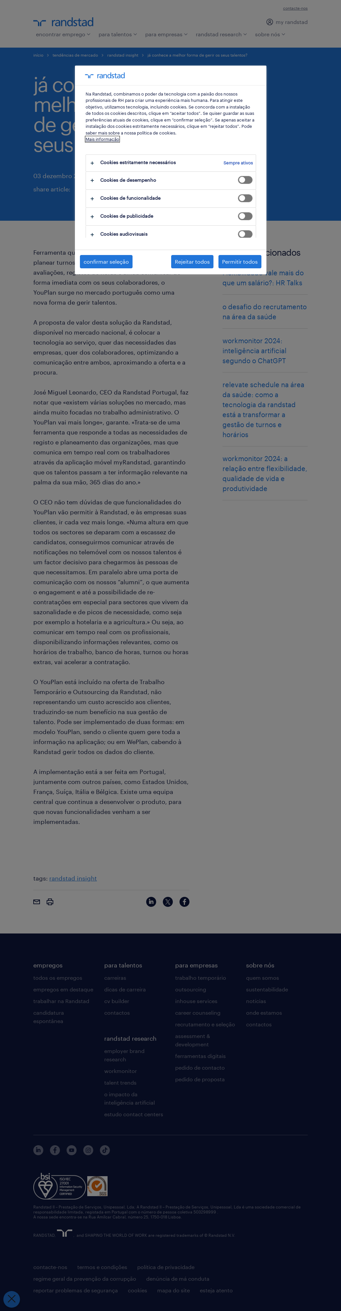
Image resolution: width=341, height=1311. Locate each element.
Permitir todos (240, 261)
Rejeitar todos (192, 261)
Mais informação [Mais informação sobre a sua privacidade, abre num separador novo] (102, 139)
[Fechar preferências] (11, 1299)
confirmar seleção (106, 261)
